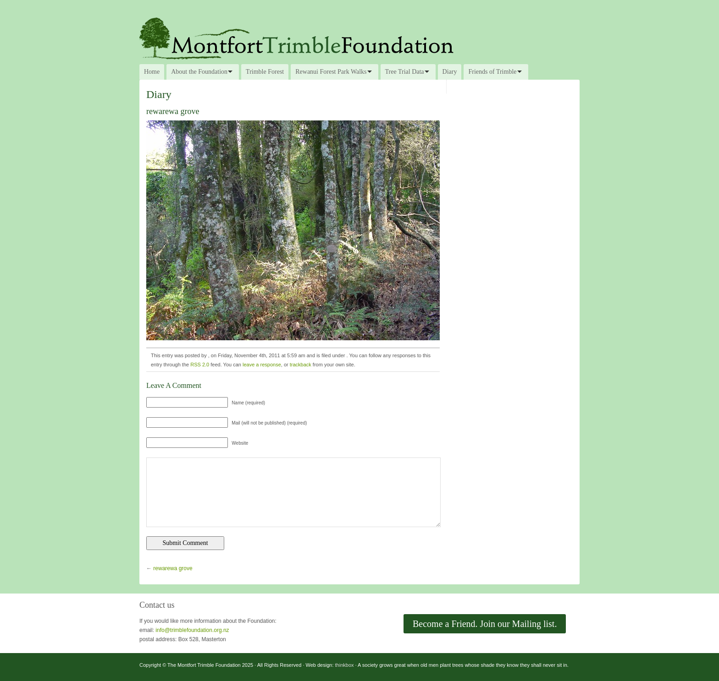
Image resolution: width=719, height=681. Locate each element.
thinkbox (344, 665)
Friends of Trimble (492, 71)
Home (152, 71)
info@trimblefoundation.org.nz (192, 630)
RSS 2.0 (199, 364)
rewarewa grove (172, 568)
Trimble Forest (265, 71)
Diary (449, 71)
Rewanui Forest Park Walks (330, 71)
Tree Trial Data (404, 71)
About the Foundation (199, 71)
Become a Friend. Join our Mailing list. (485, 624)
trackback (300, 364)
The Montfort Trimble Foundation (359, 37)
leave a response (262, 364)
